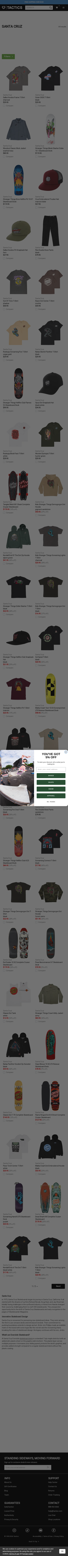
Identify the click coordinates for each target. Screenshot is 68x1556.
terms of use (14, 1554)
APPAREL (51, 795)
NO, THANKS (51, 801)
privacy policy (28, 1554)
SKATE (51, 782)
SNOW (51, 789)
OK (62, 1551)
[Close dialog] (66, 752)
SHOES (51, 775)
